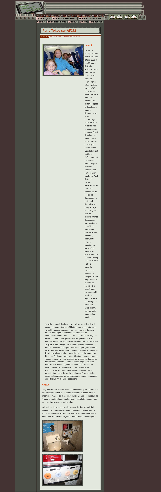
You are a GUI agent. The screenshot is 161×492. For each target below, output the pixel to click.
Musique (73, 22)
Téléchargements (57, 22)
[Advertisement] (93, 8)
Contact (41, 22)
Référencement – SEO (91, 18)
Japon (78, 36)
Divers (83, 22)
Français (72, 36)
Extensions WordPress (65, 18)
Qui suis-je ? (43, 18)
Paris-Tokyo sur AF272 (59, 30)
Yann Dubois (57, 36)
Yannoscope (95, 22)
